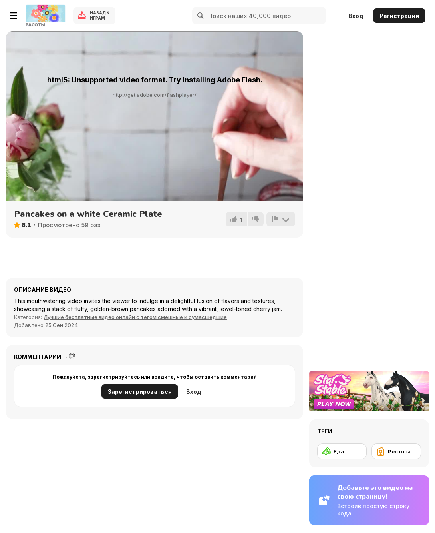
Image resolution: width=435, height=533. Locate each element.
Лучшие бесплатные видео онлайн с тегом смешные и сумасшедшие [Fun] (135, 317)
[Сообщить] (280, 219)
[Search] (201, 15)
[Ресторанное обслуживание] (396, 451)
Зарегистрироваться (140, 391)
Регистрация (399, 15)
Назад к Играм (99, 15)
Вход (355, 15)
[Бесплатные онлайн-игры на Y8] (46, 16)
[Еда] (342, 451)
